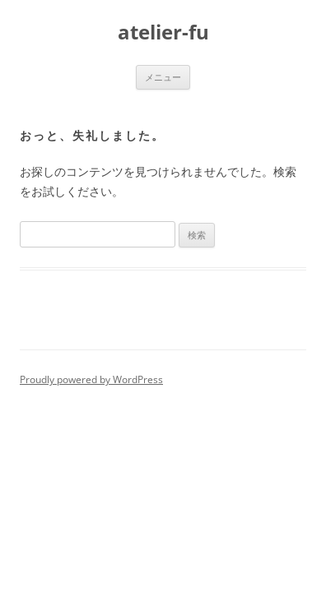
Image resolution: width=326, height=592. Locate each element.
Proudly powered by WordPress (91, 379)
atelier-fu (163, 32)
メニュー (163, 77)
